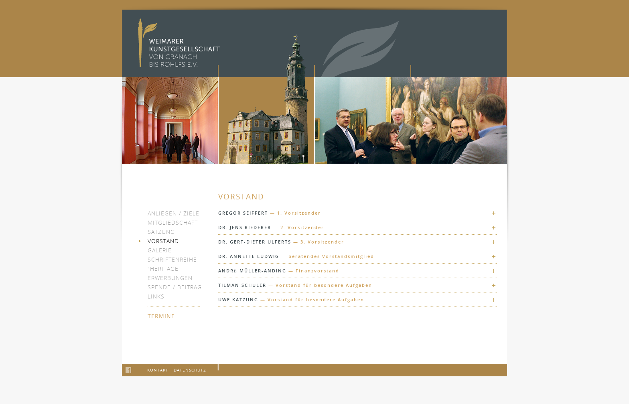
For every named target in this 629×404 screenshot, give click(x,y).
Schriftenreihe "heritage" (172, 264)
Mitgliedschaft (173, 222)
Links (156, 296)
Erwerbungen (170, 278)
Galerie (160, 250)
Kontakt (157, 370)
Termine (161, 316)
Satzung (161, 231)
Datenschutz (190, 370)
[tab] (357, 213)
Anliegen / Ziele (173, 213)
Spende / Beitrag (175, 287)
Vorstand (163, 241)
